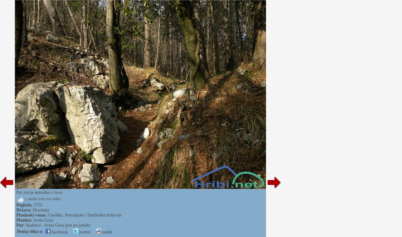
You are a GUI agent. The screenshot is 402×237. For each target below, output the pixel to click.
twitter (82, 232)
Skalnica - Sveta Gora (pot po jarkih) (57, 225)
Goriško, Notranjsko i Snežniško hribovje (85, 215)
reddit (104, 232)
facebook (57, 232)
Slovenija (41, 210)
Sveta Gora (43, 220)
